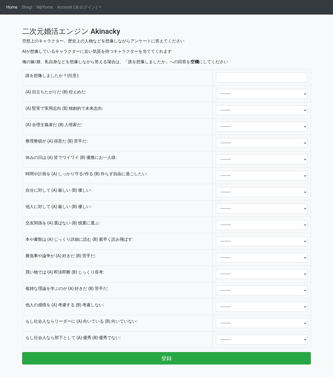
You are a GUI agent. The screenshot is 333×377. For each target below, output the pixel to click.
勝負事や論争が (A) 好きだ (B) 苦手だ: (60, 255)
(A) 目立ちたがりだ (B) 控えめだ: (55, 91)
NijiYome (44, 7)
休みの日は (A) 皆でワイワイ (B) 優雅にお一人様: (71, 157)
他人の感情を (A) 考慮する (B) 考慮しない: (64, 304)
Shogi (27, 7)
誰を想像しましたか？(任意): (52, 75)
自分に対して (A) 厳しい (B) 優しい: (58, 190)
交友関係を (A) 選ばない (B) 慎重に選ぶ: (62, 222)
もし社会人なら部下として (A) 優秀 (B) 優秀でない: (73, 337)
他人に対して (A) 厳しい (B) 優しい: (58, 206)
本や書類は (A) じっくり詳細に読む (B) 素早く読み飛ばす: (79, 239)
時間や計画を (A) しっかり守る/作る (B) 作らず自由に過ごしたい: (86, 173)
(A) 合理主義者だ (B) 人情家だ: (53, 124)
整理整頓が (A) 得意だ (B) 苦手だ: (56, 141)
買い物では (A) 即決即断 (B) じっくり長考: (64, 272)
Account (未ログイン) (77, 7)
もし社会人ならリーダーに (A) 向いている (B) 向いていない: (81, 321)
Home (13, 7)
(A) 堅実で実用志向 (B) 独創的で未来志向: (64, 108)
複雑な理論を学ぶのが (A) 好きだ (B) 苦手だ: (66, 288)
